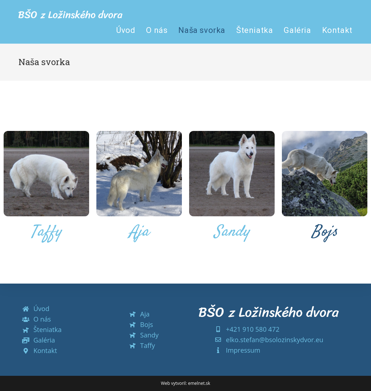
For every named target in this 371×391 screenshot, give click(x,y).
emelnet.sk (199, 383)
